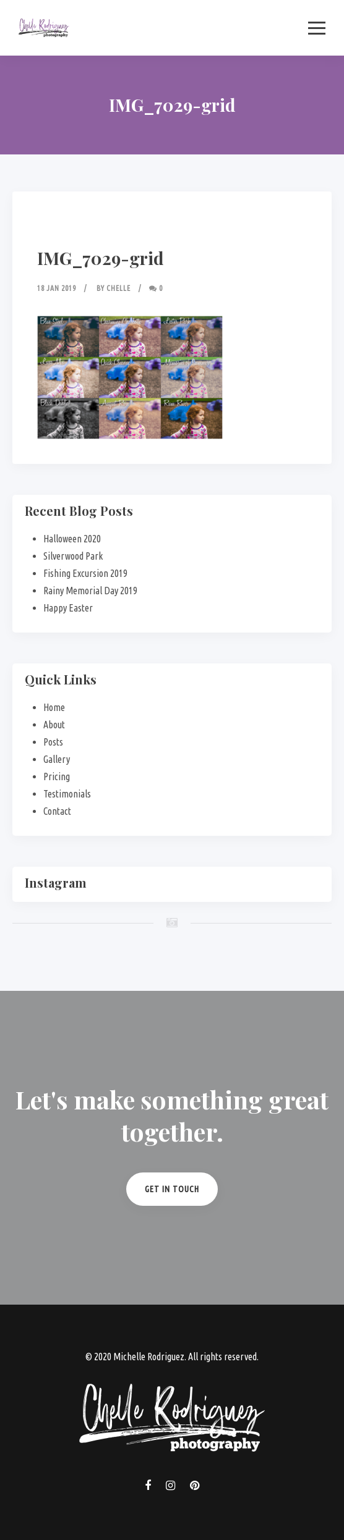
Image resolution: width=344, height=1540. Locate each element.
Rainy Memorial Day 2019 (90, 590)
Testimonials (67, 793)
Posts (53, 741)
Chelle (118, 288)
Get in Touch (172, 1189)
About (54, 724)
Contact (57, 811)
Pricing (56, 776)
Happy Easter (68, 607)
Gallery (56, 759)
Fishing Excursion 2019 (85, 573)
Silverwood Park (73, 556)
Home (54, 707)
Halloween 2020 (72, 538)
